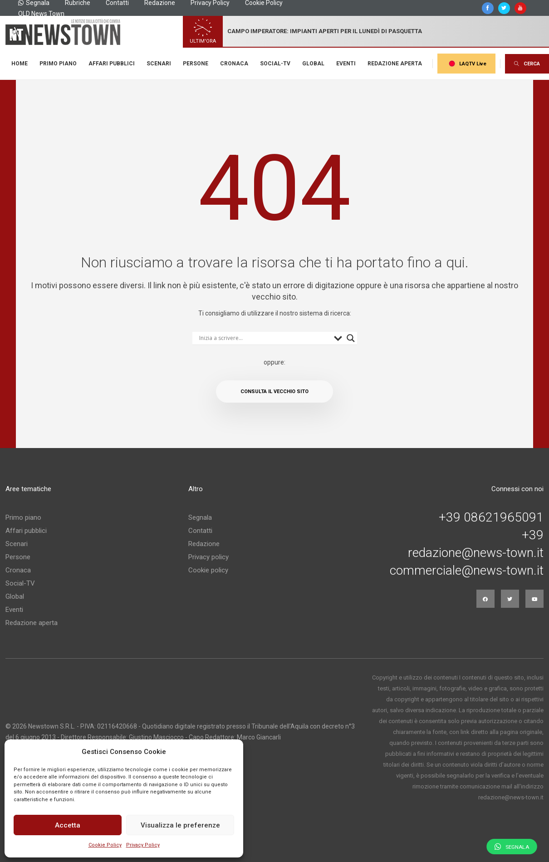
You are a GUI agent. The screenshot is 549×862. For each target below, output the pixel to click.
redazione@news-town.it (476, 552)
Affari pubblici (111, 63)
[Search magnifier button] (350, 338)
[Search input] (264, 338)
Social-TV (275, 63)
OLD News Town (41, 13)
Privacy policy (208, 557)
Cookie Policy (105, 845)
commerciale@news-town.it (467, 570)
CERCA (527, 64)
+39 (533, 535)
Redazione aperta (395, 63)
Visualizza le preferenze (180, 825)
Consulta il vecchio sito (274, 391)
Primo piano (58, 63)
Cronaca (234, 63)
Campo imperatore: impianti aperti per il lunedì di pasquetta (324, 31)
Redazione (204, 544)
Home (19, 63)
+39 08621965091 (491, 517)
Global (313, 63)
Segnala (200, 517)
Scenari (159, 63)
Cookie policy (208, 570)
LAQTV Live (466, 63)
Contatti (200, 531)
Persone (195, 63)
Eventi (346, 63)
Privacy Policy (143, 845)
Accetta (67, 825)
